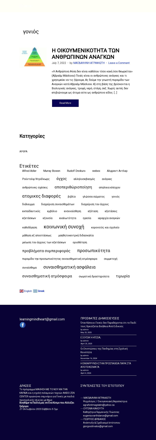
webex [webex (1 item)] (96, 170)
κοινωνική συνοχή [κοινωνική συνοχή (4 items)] (64, 227)
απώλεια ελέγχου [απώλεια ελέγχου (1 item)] (109, 187)
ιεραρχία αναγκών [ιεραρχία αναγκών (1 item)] (109, 218)
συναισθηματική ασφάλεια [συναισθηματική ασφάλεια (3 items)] (69, 267)
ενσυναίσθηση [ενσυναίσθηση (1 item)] (72, 211)
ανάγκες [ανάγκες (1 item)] (107, 179)
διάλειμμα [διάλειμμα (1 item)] (28, 204)
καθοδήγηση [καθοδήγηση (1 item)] (29, 227)
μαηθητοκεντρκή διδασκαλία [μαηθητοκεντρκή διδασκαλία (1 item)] (76, 235)
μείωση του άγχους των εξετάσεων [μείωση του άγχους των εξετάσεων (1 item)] (44, 242)
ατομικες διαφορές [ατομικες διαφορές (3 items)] (41, 196)
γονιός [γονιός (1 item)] (116, 196)
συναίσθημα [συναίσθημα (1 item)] (29, 267)
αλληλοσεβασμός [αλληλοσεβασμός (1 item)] (84, 179)
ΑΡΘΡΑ (23, 151)
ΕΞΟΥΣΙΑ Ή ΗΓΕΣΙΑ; (91, 337)
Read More (65, 103)
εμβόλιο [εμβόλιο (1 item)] (52, 211)
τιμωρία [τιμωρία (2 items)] (123, 276)
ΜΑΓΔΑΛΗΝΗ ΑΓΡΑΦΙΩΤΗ (89, 63)
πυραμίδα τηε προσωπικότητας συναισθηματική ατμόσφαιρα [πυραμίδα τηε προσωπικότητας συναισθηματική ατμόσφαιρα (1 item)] (59, 258)
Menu (26, 6)
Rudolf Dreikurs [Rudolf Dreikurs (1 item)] (76, 170)
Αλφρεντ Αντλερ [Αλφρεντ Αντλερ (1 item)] (117, 170)
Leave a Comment (119, 63)
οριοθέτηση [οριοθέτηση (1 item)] (80, 242)
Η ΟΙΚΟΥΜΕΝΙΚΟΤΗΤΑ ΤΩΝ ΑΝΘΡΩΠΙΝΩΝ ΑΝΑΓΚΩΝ (85, 53)
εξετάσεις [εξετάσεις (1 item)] (111, 211)
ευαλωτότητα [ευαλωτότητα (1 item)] (67, 218)
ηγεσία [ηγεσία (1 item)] (87, 218)
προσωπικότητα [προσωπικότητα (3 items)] (93, 250)
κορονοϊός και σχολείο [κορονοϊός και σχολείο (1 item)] (105, 227)
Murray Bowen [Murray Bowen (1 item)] (51, 170)
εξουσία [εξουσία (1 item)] (47, 218)
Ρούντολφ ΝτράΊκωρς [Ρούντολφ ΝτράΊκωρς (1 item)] (36, 179)
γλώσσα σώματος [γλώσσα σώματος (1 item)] (94, 196)
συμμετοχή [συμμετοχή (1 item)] (110, 258)
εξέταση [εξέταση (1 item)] (93, 211)
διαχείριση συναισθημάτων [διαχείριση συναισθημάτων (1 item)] (57, 204)
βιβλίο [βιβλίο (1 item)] (72, 196)
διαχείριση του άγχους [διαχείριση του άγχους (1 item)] (95, 204)
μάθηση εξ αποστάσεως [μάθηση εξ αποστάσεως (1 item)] (37, 235)
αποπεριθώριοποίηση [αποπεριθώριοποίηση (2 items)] (73, 187)
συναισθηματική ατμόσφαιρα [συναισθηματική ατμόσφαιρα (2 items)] (47, 276)
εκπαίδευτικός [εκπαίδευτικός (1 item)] (31, 211)
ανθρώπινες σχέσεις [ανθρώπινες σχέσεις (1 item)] (35, 187)
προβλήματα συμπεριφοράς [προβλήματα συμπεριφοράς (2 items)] (46, 251)
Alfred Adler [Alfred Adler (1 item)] (29, 170)
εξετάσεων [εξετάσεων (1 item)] (29, 218)
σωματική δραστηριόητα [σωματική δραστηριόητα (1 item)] (94, 276)
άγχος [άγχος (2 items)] (61, 179)
